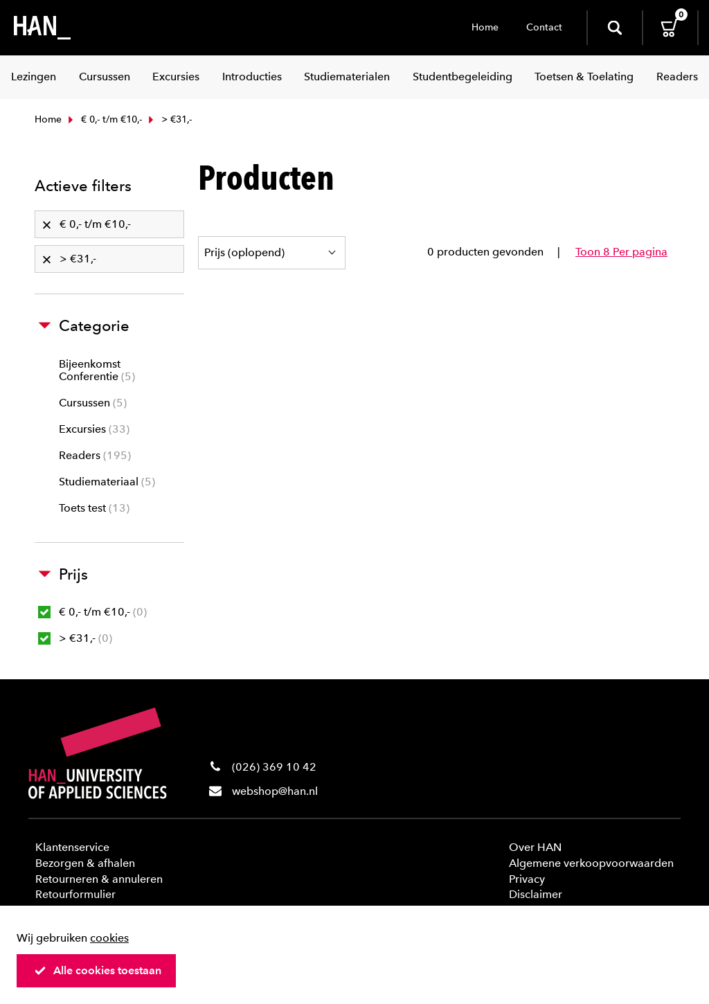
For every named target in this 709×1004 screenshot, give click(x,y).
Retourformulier (75, 894)
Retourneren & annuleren (99, 879)
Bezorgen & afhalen (85, 863)
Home (485, 27)
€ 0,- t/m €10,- (103, 119)
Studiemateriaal (107, 481)
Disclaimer (535, 894)
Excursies (94, 429)
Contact (544, 27)
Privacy (527, 879)
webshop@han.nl (275, 791)
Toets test (94, 507)
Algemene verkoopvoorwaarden (591, 863)
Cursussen (93, 402)
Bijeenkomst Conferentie (97, 370)
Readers (95, 455)
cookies (109, 937)
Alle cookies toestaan (97, 970)
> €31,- (75, 638)
